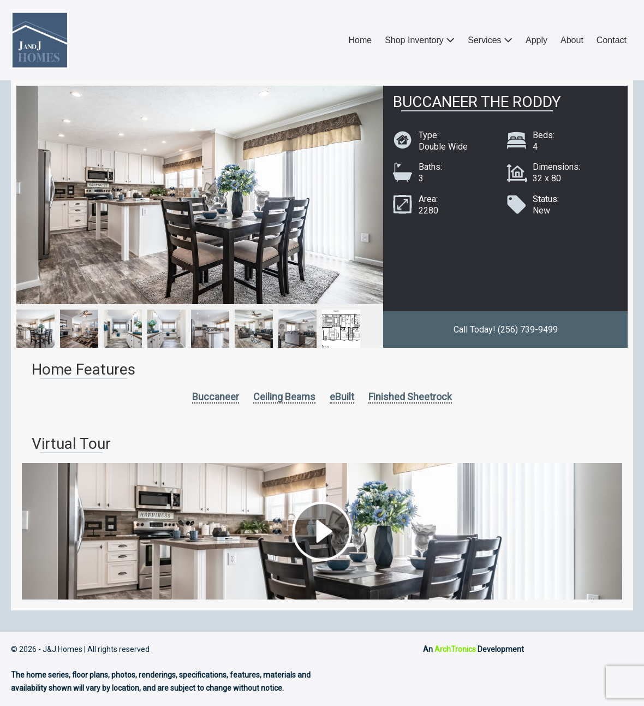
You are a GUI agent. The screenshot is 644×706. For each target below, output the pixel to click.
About (571, 40)
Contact (612, 40)
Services (490, 40)
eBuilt (342, 396)
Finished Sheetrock (410, 396)
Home (360, 40)
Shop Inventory (420, 40)
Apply (536, 40)
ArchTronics (455, 649)
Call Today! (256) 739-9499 (506, 329)
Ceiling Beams (284, 396)
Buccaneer (215, 396)
